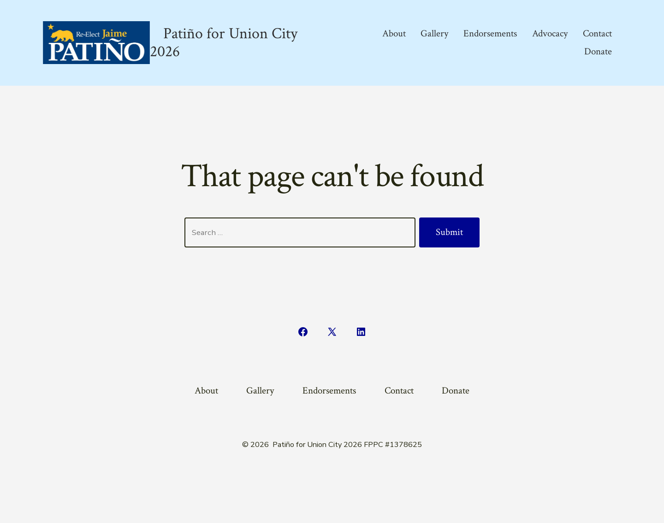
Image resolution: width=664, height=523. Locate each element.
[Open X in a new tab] (332, 332)
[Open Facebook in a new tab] (303, 332)
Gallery (434, 33)
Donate (598, 51)
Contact (597, 33)
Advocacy (550, 33)
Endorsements (490, 33)
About (394, 33)
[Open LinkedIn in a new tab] (361, 332)
